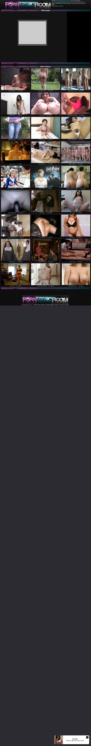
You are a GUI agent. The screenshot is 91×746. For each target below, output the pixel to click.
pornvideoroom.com (27, 304)
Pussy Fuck (60, 5)
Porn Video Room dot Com (63, 0)
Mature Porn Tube (56, 1)
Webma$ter (66, 304)
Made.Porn (72, 1)
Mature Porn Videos (65, 1)
